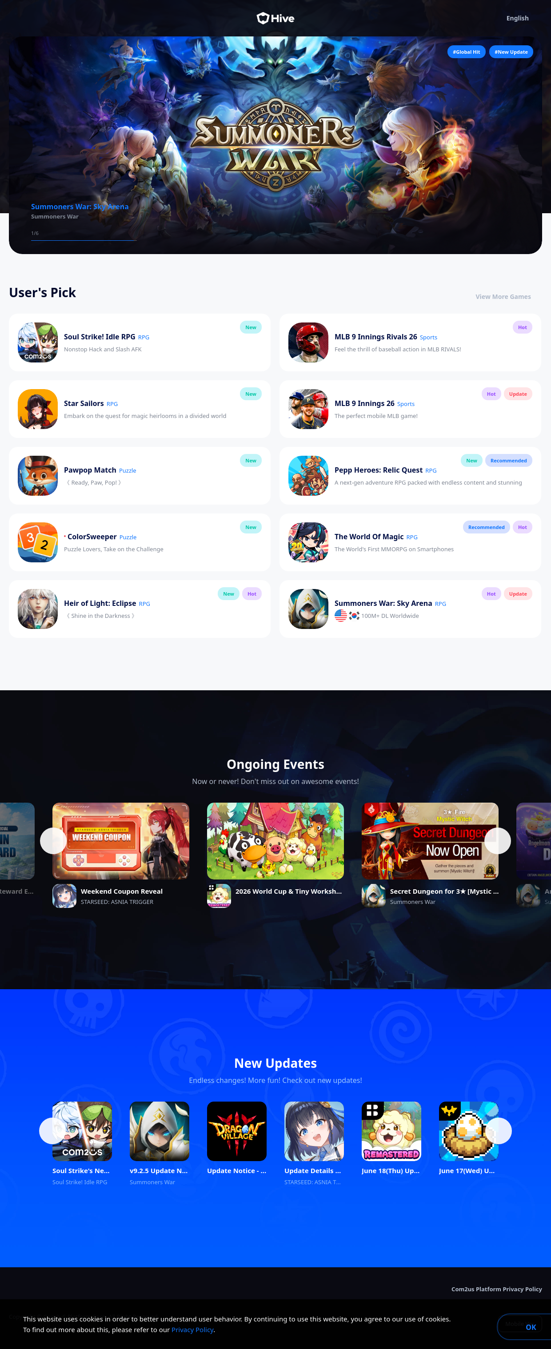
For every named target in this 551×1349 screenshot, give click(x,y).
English (524, 18)
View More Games (509, 296)
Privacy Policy (192, 1329)
